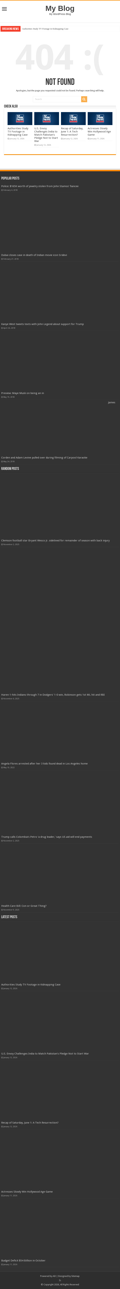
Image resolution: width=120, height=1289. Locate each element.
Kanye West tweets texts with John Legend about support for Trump (42, 324)
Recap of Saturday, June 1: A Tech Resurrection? (72, 131)
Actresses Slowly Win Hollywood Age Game (99, 131)
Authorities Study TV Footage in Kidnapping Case (45, 28)
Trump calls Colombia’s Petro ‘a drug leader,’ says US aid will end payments (46, 836)
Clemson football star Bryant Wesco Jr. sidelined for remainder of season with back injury (55, 540)
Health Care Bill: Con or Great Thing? (24, 905)
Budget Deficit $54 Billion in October (23, 1260)
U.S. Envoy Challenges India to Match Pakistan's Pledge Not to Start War (46, 135)
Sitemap (75, 1276)
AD (54, 1276)
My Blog (60, 8)
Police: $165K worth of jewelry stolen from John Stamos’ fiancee (40, 186)
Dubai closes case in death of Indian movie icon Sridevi (34, 255)
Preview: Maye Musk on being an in (22, 393)
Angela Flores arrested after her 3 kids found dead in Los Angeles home (44, 763)
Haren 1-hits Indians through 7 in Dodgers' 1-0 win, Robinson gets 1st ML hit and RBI (53, 694)
